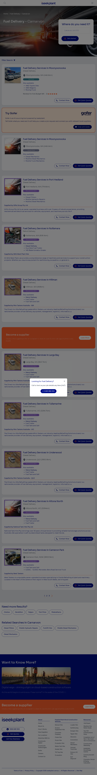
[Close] (64, 381)
